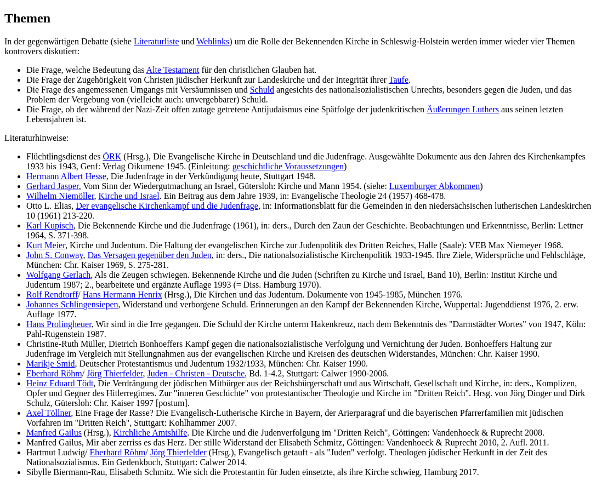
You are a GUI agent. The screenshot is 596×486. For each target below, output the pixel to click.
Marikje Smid (50, 363)
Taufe (398, 79)
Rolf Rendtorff (52, 294)
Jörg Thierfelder (115, 373)
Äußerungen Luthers (463, 109)
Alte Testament (173, 70)
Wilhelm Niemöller (60, 196)
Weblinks (212, 41)
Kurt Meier (45, 245)
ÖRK (112, 156)
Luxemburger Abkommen (434, 186)
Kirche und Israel (129, 196)
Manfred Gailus (54, 432)
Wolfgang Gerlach (58, 274)
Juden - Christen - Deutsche (196, 373)
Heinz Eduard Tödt (59, 383)
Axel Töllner (48, 413)
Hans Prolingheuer (59, 324)
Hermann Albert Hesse (66, 176)
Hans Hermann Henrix (122, 294)
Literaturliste (156, 41)
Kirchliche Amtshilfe (150, 432)
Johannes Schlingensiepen (72, 304)
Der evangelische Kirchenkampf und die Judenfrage (167, 205)
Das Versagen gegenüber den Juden (149, 255)
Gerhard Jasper (52, 186)
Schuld (262, 89)
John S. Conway (54, 255)
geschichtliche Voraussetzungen (288, 166)
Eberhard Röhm (54, 373)
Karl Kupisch (49, 225)
